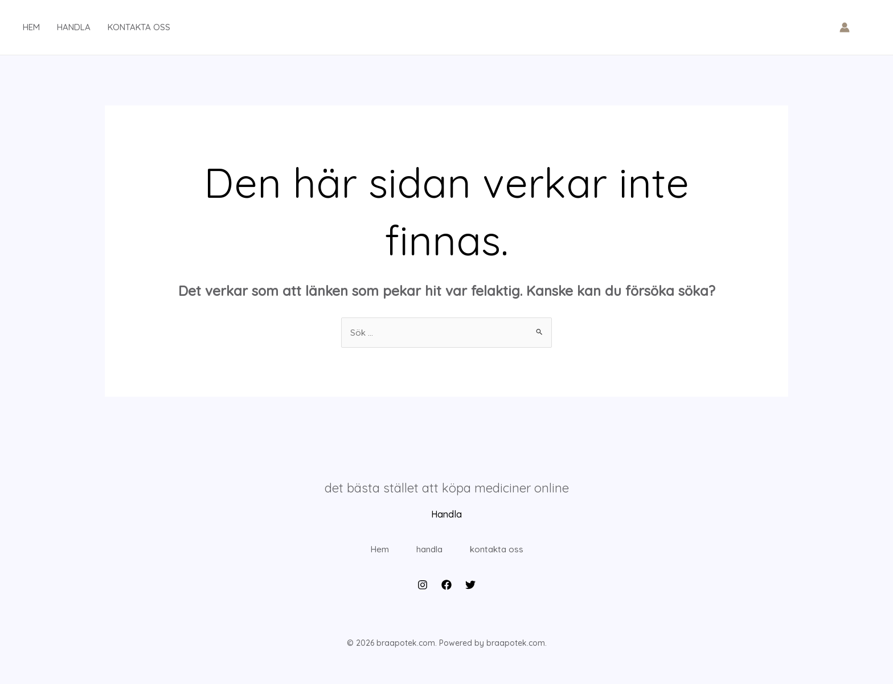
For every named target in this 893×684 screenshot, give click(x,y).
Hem (367, 555)
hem (31, 27)
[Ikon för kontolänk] (844, 27)
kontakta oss (139, 27)
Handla (446, 514)
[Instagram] (422, 597)
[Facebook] (446, 597)
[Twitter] (470, 597)
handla (74, 27)
